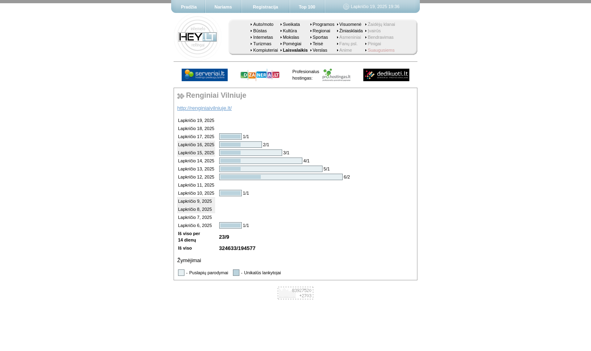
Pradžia (189, 6)
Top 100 (307, 6)
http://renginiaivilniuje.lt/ (204, 108)
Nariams (223, 6)
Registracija (265, 6)
